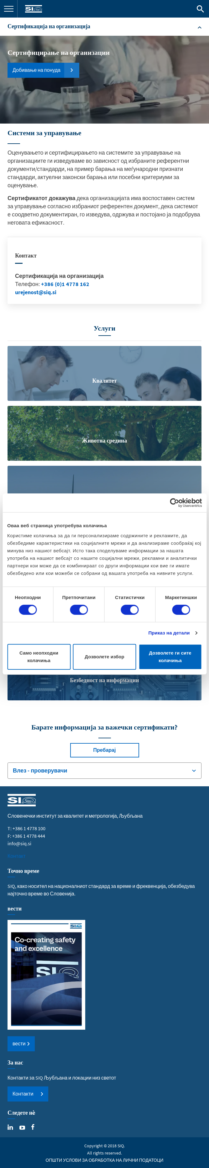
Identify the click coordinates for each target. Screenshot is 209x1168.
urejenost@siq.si (35, 292)
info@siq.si (19, 843)
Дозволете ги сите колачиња (170, 656)
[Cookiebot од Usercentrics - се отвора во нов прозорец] (174, 502)
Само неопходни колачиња (38, 656)
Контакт (17, 856)
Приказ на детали (169, 632)
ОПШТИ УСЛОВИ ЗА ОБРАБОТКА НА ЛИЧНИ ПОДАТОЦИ (105, 1160)
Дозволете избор (104, 656)
